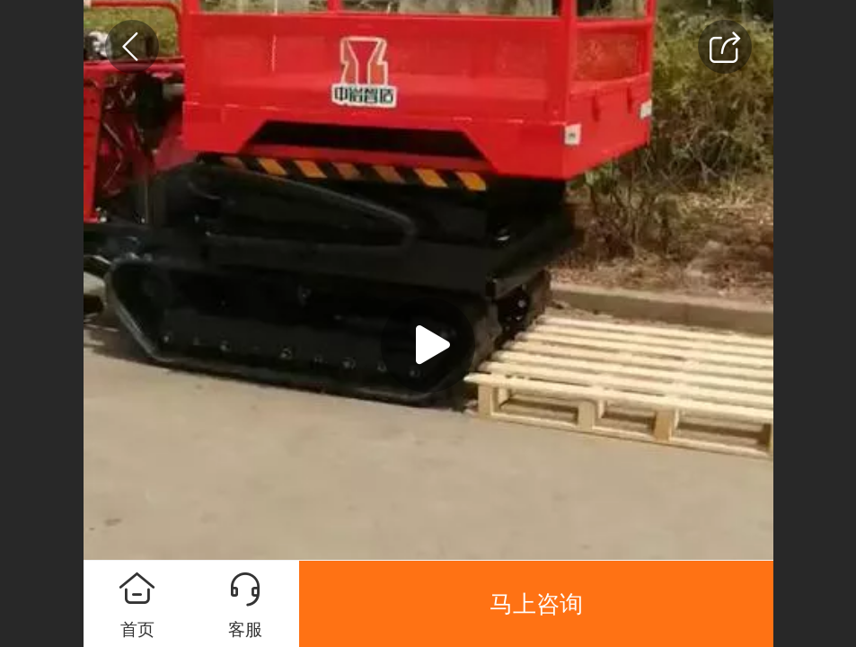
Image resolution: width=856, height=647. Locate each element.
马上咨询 (536, 603)
